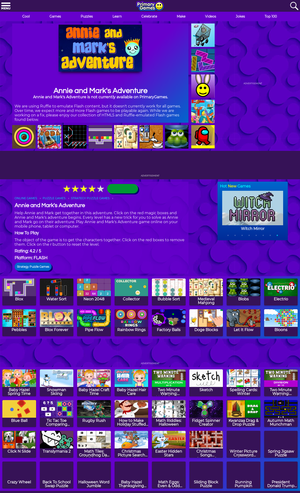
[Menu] (6, 6)
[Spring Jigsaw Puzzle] (281, 444)
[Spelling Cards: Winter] (243, 382)
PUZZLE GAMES (54, 198)
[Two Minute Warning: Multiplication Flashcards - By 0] (169, 382)
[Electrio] (281, 292)
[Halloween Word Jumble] (94, 475)
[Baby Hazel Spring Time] (19, 382)
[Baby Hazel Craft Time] (94, 382)
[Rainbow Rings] (131, 322)
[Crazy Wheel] (19, 475)
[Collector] (131, 292)
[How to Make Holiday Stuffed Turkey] (131, 413)
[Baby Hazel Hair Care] (131, 382)
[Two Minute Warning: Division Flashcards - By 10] (281, 382)
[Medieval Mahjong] (206, 292)
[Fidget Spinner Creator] (206, 413)
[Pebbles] (19, 322)
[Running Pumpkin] (243, 475)
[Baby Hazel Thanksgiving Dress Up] (131, 475)
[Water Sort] (57, 292)
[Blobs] (243, 292)
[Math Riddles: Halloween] (169, 413)
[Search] (294, 6)
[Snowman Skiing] (57, 382)
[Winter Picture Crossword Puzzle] (243, 444)
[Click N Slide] (19, 444)
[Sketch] (206, 382)
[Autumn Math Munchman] (281, 413)
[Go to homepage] (150, 6)
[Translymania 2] (57, 444)
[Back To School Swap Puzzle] (57, 475)
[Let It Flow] (243, 322)
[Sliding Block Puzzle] (206, 475)
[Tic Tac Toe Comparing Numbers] (57, 413)
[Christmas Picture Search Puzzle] (131, 444)
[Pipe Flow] (94, 322)
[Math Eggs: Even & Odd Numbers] (169, 475)
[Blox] (19, 292)
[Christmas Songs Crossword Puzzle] (206, 444)
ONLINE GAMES (26, 198)
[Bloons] (281, 322)
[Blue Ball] (19, 413)
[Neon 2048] (94, 292)
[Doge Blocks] (206, 322)
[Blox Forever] (57, 322)
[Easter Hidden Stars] (169, 444)
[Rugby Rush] (94, 413)
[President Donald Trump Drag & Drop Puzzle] (281, 475)
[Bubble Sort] (169, 292)
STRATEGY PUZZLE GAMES (90, 198)
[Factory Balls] (169, 322)
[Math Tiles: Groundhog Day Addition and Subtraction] (94, 444)
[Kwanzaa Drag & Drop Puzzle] (243, 413)
